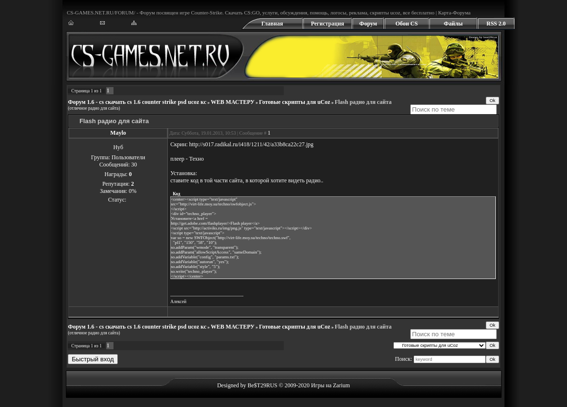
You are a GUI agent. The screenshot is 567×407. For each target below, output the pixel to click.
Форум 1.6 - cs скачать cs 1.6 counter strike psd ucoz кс (137, 102)
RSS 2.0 (495, 23)
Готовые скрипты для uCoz (294, 102)
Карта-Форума (454, 12)
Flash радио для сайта (363, 102)
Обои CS (406, 23)
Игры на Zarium (330, 385)
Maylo (118, 132)
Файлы (453, 23)
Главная (272, 23)
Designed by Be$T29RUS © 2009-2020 (263, 385)
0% (133, 191)
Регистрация (327, 23)
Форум (368, 23)
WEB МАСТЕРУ (232, 102)
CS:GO (251, 12)
